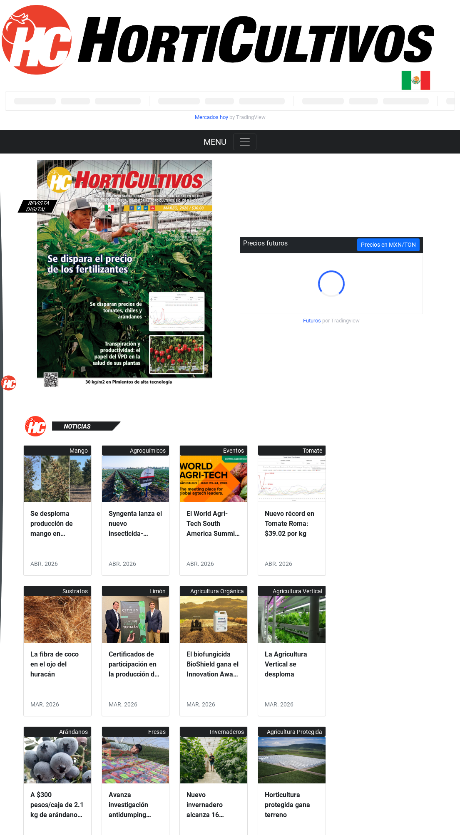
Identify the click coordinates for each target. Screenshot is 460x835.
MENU (215, 142)
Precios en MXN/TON (388, 244)
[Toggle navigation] (244, 142)
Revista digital (37, 206)
